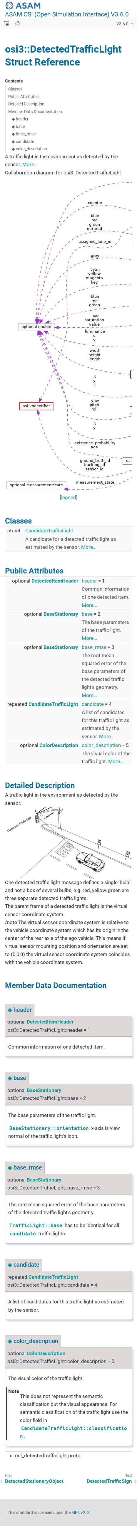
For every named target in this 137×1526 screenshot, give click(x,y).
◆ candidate (23, 141)
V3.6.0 (122, 23)
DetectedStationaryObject (34, 1481)
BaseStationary (61, 614)
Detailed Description (26, 104)
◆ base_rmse (24, 134)
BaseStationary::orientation (49, 1128)
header (89, 581)
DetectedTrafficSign (109, 1481)
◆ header (20, 119)
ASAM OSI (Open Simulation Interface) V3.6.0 (67, 14)
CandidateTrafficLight (49, 531)
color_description (101, 745)
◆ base (18, 126)
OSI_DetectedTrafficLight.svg (68, 843)
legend (68, 497)
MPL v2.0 (80, 1512)
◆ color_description (29, 149)
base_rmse (94, 647)
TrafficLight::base (35, 1225)
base (87, 614)
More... (30, 164)
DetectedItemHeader (54, 581)
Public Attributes (23, 96)
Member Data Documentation (35, 111)
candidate (93, 704)
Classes (15, 89)
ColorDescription (58, 745)
